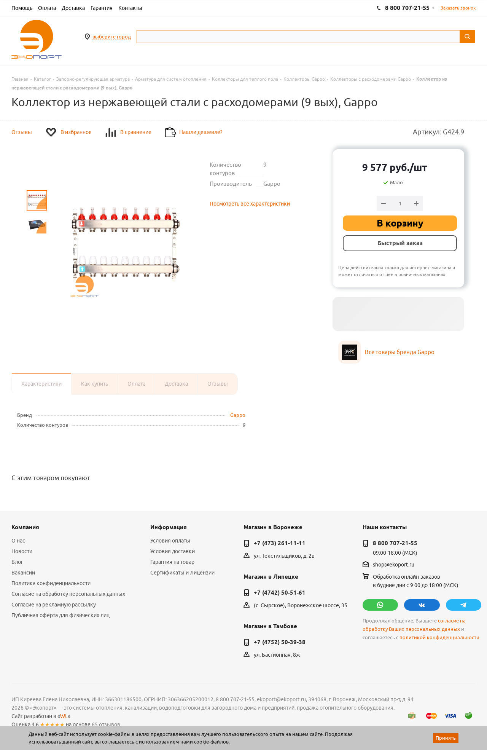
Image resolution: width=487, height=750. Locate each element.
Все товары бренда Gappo (399, 352)
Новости (21, 551)
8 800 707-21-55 (395, 543)
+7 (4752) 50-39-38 (280, 642)
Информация (168, 527)
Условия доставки (172, 551)
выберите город (111, 37)
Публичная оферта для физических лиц (60, 615)
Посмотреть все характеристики (250, 204)
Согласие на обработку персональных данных (68, 594)
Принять (446, 738)
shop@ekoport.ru (393, 565)
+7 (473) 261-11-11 (280, 543)
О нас (18, 541)
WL (64, 716)
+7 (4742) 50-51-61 (280, 592)
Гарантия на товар (172, 562)
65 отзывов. (106, 724)
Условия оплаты (170, 541)
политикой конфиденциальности (439, 637)
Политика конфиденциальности (51, 583)
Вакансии (23, 573)
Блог (17, 562)
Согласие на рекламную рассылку (53, 605)
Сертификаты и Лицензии (182, 573)
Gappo (237, 415)
